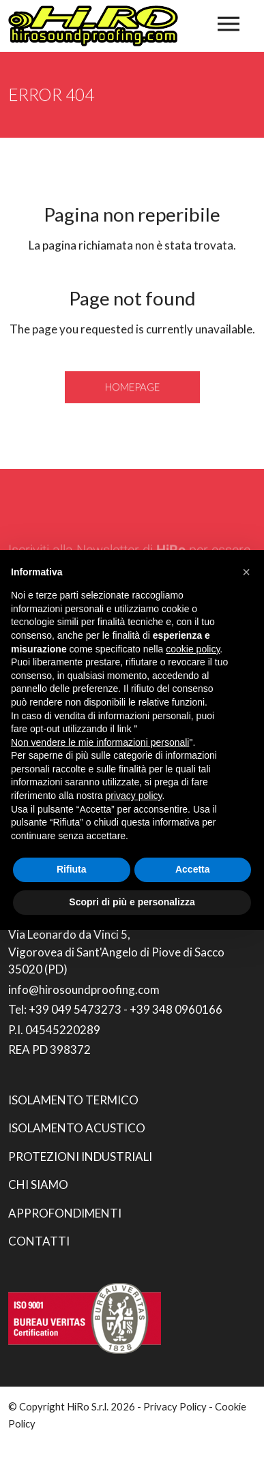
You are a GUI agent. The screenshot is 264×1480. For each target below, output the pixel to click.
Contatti (39, 1241)
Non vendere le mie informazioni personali (100, 742)
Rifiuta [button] (72, 869)
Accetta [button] (192, 869)
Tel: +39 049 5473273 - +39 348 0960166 (115, 1009)
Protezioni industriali (80, 1156)
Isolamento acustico (76, 1128)
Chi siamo (38, 1184)
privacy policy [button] (134, 795)
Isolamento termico (73, 1100)
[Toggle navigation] (228, 24)
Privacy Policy (175, 1406)
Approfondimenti (64, 1213)
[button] (246, 572)
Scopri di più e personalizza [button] (131, 901)
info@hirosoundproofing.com (84, 989)
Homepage (132, 388)
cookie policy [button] (193, 649)
